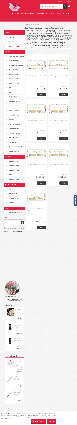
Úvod (27, 24)
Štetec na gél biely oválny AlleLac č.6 (17, 392)
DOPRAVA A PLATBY (42, 13)
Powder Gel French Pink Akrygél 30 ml (17, 325)
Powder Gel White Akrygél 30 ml (18, 340)
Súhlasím (51, 421)
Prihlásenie (60, 1)
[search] (65, 6)
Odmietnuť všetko (37, 421)
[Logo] (16, 6)
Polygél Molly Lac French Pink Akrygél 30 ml (18, 311)
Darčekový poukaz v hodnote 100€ (35, 209)
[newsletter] (22, 222)
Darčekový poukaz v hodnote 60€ (36, 164)
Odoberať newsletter (11, 218)
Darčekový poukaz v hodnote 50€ (58, 120)
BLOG (67, 13)
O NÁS (17, 13)
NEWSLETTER (60, 13)
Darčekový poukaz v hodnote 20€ (58, 76)
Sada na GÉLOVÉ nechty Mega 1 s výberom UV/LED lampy (18, 363)
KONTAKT (52, 13)
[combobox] (61, 48)
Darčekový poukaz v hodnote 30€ (36, 120)
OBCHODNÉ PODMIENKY (28, 13)
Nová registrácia (67, 1)
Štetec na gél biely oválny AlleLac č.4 (17, 378)
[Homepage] (12, 13)
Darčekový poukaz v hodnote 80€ (58, 164)
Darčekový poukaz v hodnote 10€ (36, 76)
